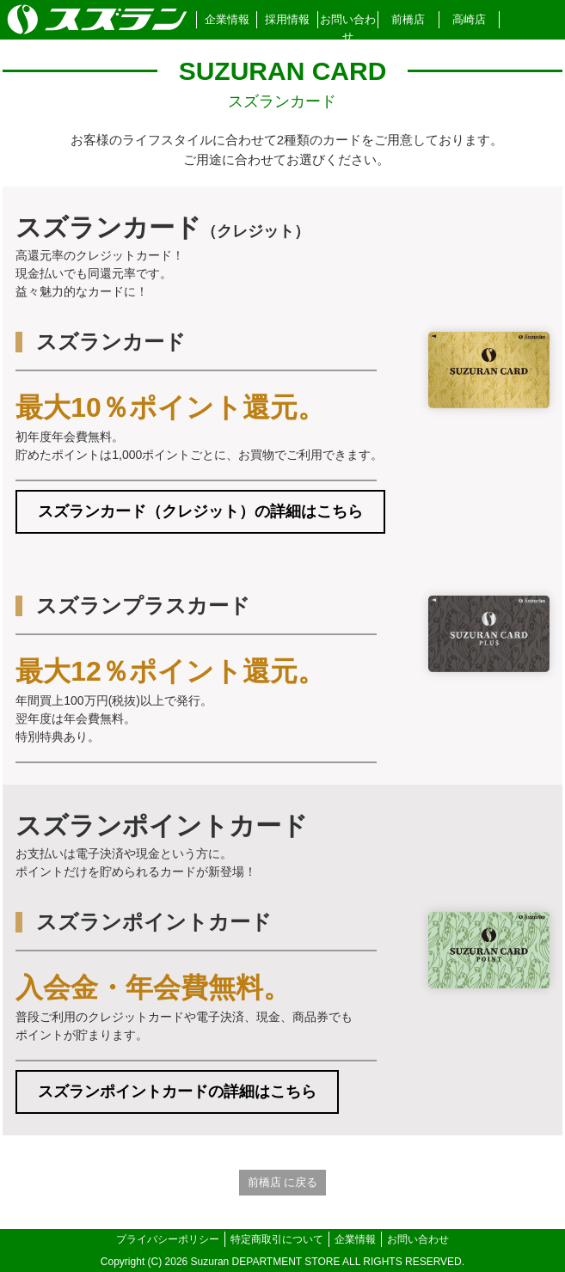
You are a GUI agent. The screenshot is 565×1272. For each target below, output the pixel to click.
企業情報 (227, 19)
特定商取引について (276, 1239)
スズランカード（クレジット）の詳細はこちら (200, 511)
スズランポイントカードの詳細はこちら (177, 1091)
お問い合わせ (348, 28)
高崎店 (469, 19)
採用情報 (287, 19)
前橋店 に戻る (283, 1182)
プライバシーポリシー (167, 1239)
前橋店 (408, 19)
